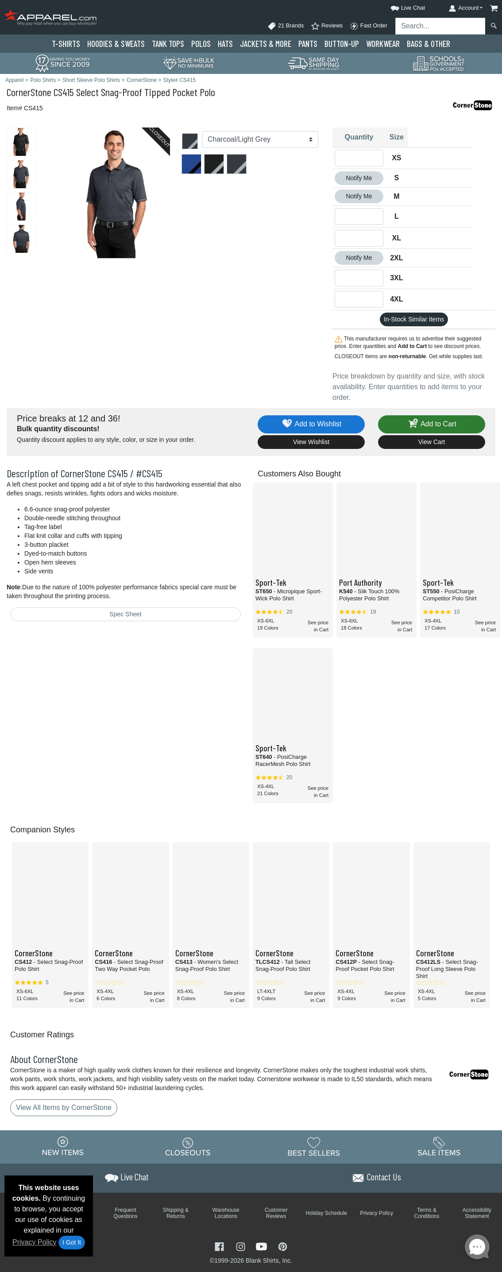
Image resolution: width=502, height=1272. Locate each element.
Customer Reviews (276, 1213)
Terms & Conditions (427, 1213)
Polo (201, 44)
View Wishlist (311, 441)
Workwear (383, 44)
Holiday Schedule (326, 1213)
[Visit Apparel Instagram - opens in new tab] (241, 1245)
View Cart (431, 441)
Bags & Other (428, 44)
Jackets (265, 44)
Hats (225, 44)
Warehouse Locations (225, 1213)
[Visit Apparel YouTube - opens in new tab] (262, 1245)
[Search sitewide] (440, 26)
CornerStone (29, 91)
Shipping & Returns (176, 1213)
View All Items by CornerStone (64, 1107)
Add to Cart (431, 424)
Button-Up (341, 44)
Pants (307, 44)
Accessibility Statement (477, 1213)
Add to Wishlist (311, 424)
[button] (400, 6)
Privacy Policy (34, 1242)
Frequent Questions (126, 1213)
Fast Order (368, 26)
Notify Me (359, 178)
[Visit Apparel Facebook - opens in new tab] (220, 1245)
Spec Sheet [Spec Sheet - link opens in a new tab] (125, 614)
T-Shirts (66, 44)
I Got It (71, 1242)
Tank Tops (168, 44)
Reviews (327, 26)
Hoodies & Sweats (116, 44)
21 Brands (285, 26)
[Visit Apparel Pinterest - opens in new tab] (282, 1245)
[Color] (260, 139)
